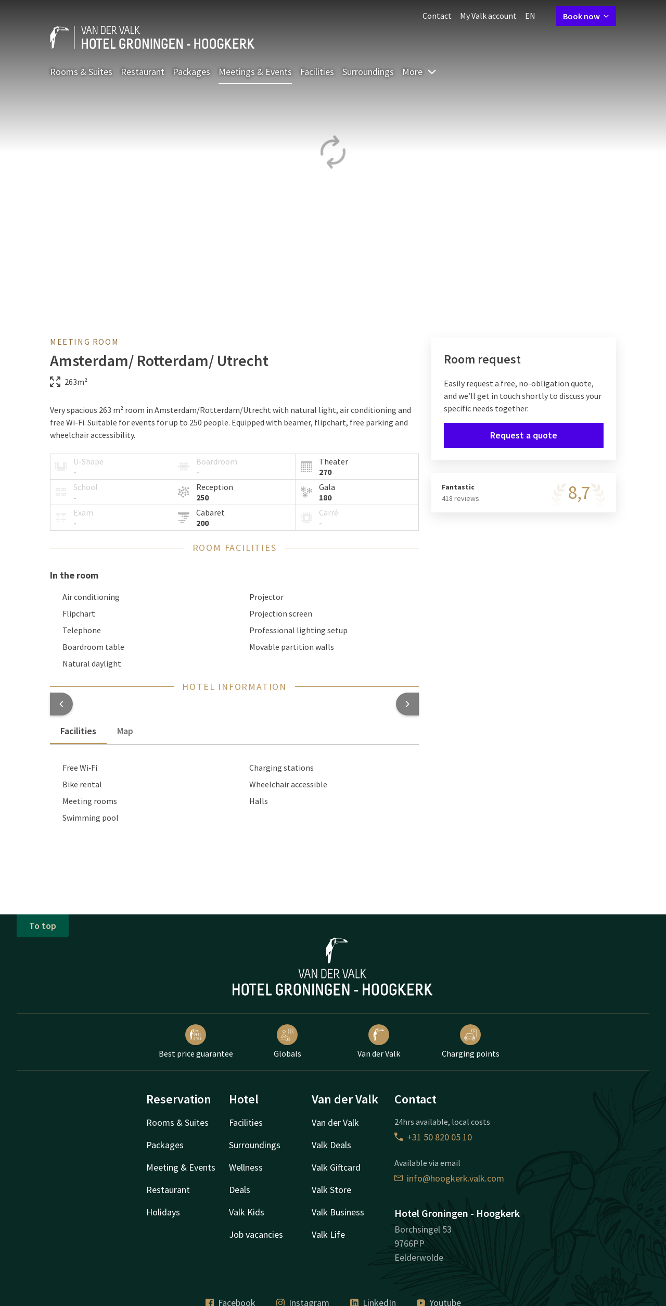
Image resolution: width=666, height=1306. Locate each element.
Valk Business (338, 1212)
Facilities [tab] (78, 731)
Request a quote (523, 435)
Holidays (163, 1212)
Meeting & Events (180, 1167)
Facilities (317, 72)
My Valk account (488, 15)
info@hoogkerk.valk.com (449, 1178)
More (419, 72)
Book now (586, 16)
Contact (437, 15)
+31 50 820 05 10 (433, 1137)
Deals (239, 1190)
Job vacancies (256, 1234)
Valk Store (331, 1190)
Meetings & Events (255, 72)
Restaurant (142, 72)
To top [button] (42, 926)
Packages (191, 72)
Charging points (470, 1041)
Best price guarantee (196, 1041)
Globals (287, 1041)
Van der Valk (378, 1041)
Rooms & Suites (81, 72)
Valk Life (328, 1234)
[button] (61, 704)
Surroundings (368, 72)
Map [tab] (125, 731)
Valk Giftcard (336, 1167)
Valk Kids (246, 1212)
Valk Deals (331, 1145)
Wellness (246, 1167)
